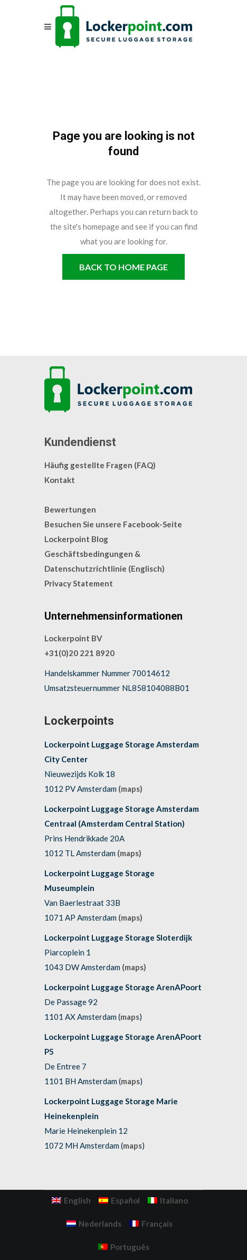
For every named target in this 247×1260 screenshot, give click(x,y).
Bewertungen (70, 509)
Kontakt (59, 480)
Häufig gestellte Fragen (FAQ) (100, 465)
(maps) (130, 788)
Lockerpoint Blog (76, 539)
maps (129, 1016)
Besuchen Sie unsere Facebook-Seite (113, 524)
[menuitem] (71, 1200)
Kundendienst (80, 442)
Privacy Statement (78, 583)
